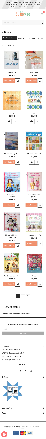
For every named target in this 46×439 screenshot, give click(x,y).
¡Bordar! (34, 276)
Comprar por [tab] (10, 38)
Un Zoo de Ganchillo (11, 276)
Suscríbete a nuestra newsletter (23, 325)
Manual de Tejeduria (11, 154)
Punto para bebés (34, 235)
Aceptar (32, 6)
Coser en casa (12, 72)
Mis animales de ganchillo (34, 195)
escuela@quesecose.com (11, 360)
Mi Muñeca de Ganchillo (12, 195)
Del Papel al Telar (12, 113)
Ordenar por (22, 38)
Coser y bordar (34, 72)
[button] (5, 53)
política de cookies (23, 6)
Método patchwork (34, 154)
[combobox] (23, 22)
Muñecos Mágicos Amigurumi (11, 236)
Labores (34, 113)
